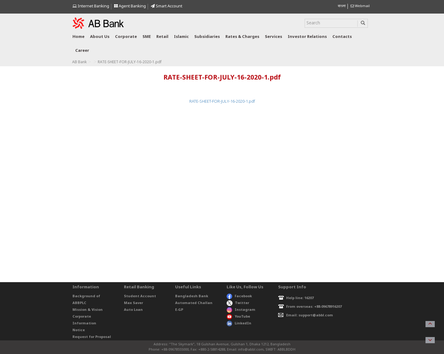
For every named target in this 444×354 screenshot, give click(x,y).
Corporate (126, 36)
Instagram (241, 310)
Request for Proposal (91, 337)
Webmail (360, 6)
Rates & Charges (242, 36)
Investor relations (307, 36)
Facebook (239, 296)
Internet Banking (90, 6)
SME (146, 36)
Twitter (238, 303)
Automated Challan (193, 303)
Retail (162, 36)
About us (99, 36)
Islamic (181, 36)
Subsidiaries (207, 36)
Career (82, 50)
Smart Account (166, 6)
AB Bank (79, 62)
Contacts (342, 36)
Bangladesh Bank (191, 296)
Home (78, 36)
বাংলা (342, 6)
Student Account (140, 296)
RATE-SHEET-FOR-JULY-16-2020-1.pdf (222, 101)
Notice (78, 330)
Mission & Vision (87, 310)
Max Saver (133, 303)
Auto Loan (133, 310)
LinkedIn (239, 323)
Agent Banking (130, 6)
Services (273, 36)
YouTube (238, 317)
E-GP (179, 310)
